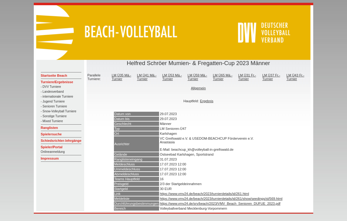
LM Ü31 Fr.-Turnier (247, 77)
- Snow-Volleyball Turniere (58, 111)
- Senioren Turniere (54, 106)
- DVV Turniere (51, 86)
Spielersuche (51, 134)
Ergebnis (206, 101)
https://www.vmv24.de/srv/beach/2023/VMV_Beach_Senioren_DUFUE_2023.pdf (220, 203)
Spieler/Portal (52, 147)
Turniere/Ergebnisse (57, 82)
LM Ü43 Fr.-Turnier (295, 77)
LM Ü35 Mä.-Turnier (121, 77)
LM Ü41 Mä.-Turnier (147, 77)
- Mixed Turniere (52, 121)
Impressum (50, 158)
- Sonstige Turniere (54, 116)
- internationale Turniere (57, 96)
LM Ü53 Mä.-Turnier (172, 77)
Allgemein (198, 88)
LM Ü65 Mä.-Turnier (222, 77)
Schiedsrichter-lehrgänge (61, 140)
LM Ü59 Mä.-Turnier (197, 77)
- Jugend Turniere (53, 101)
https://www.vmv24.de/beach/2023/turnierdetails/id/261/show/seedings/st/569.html (221, 198)
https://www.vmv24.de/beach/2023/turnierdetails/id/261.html (204, 194)
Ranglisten (49, 128)
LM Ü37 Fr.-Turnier (271, 77)
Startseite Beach (54, 75)
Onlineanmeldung (53, 151)
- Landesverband (52, 91)
